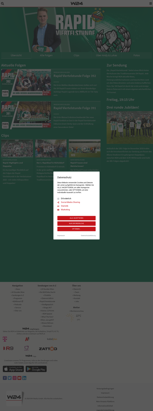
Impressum (61, 235)
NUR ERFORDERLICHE (76, 223)
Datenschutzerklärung (88, 235)
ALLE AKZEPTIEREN (76, 218)
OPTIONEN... (76, 229)
